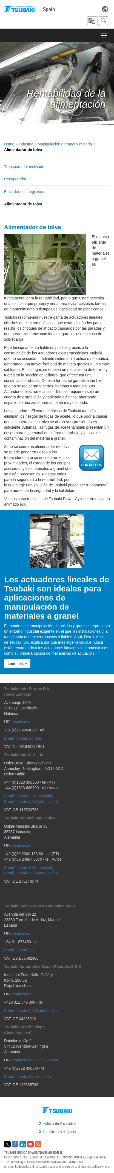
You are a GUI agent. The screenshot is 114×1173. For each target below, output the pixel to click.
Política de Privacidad (57, 1123)
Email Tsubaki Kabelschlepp (28, 1076)
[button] (92, 20)
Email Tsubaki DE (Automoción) (31, 873)
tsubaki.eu (23, 722)
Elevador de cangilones (24, 191)
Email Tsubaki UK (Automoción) (31, 801)
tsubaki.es (22, 933)
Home (9, 144)
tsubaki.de (23, 845)
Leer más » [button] (17, 663)
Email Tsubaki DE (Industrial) (28, 867)
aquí (23, 504)
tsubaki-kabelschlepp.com (36, 1060)
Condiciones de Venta (57, 1131)
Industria (26, 144)
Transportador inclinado (24, 166)
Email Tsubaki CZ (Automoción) (31, 1010)
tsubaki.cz (22, 994)
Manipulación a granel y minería (65, 144)
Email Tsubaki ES (19, 950)
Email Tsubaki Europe (22, 738)
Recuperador (15, 179)
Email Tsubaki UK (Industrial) (28, 796)
